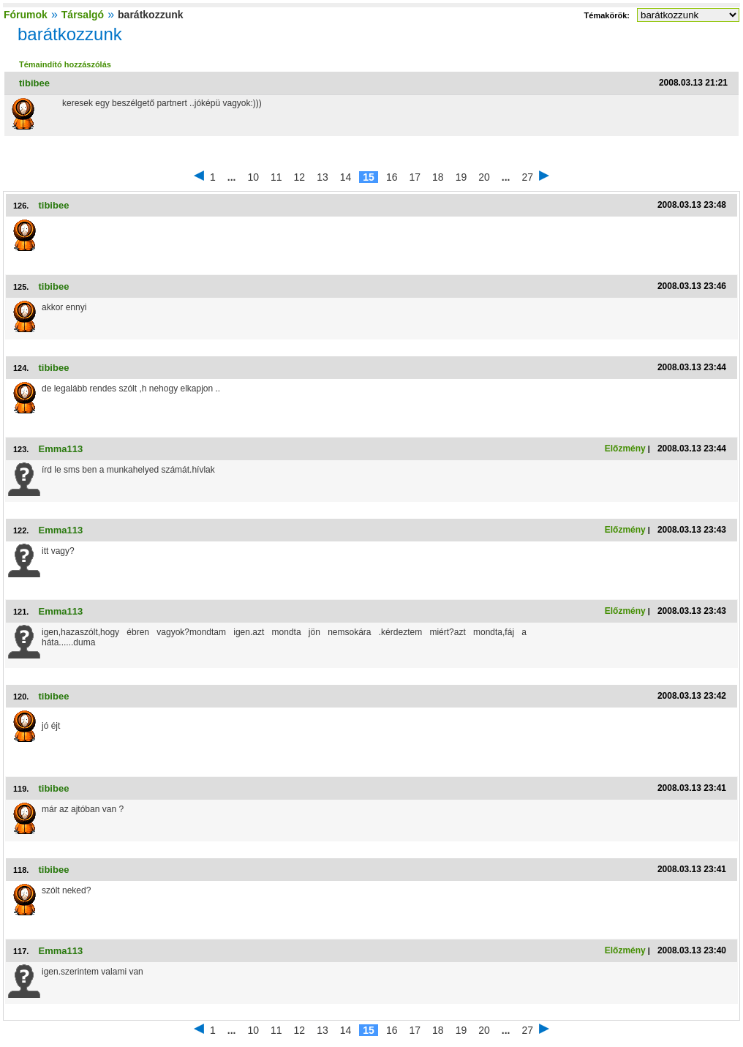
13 (322, 177)
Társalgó (82, 14)
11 (276, 177)
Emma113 (60, 448)
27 (527, 177)
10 (253, 177)
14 (346, 177)
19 (461, 177)
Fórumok (26, 14)
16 (392, 177)
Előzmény (625, 448)
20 (484, 177)
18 (438, 177)
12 (300, 177)
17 (414, 177)
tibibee (34, 83)
